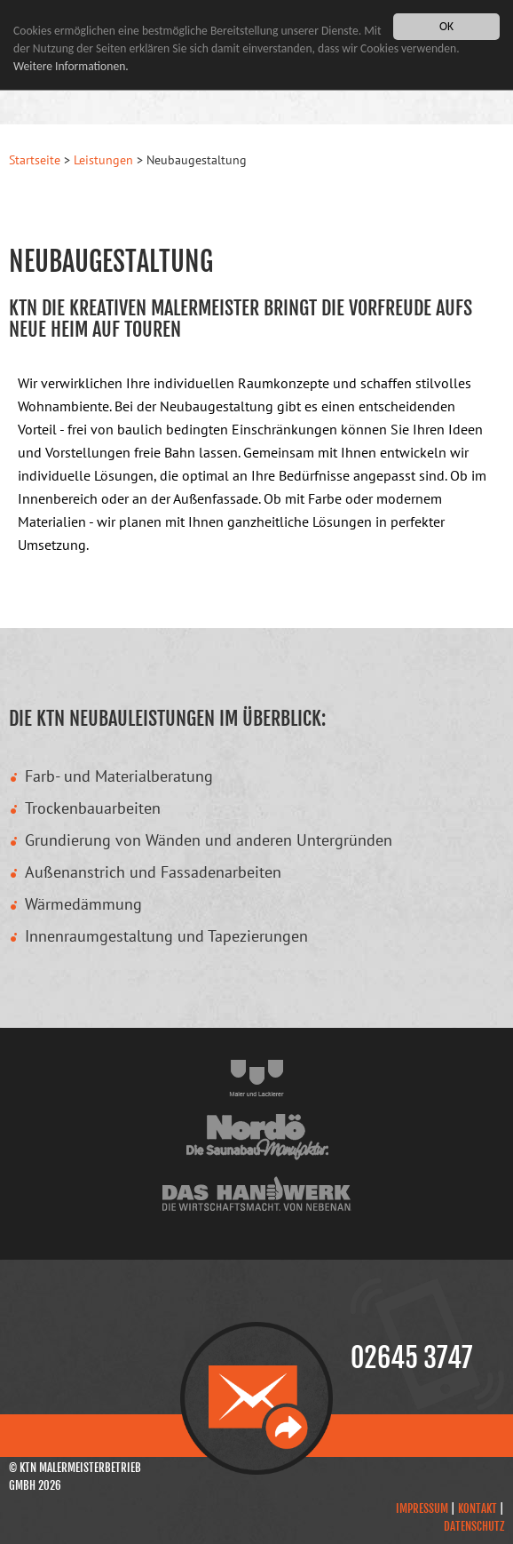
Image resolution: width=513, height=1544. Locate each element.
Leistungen (103, 160)
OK (446, 26)
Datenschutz (474, 1526)
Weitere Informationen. (71, 66)
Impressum (422, 1508)
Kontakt (477, 1508)
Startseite (34, 160)
